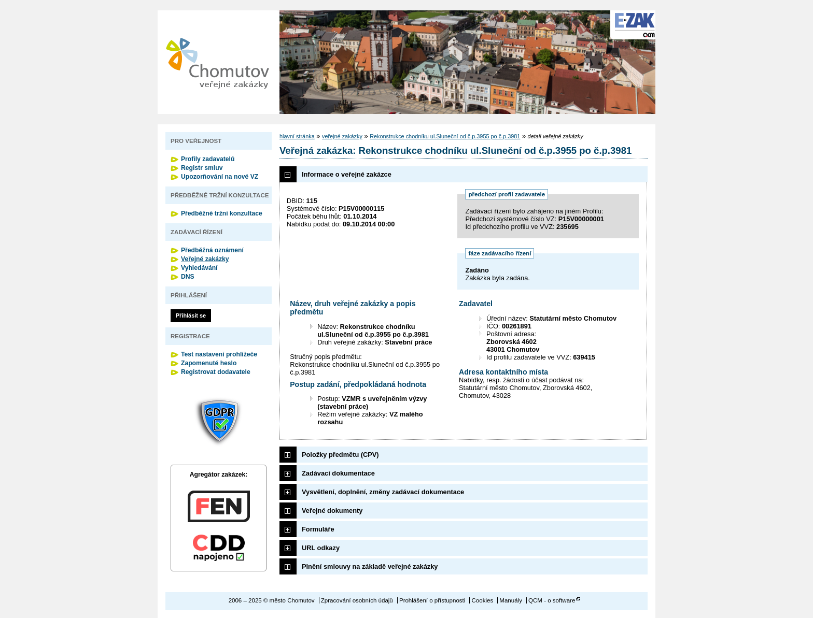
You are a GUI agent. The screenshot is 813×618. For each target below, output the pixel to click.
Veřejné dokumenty (332, 510)
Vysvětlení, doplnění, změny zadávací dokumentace (383, 492)
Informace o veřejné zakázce (346, 174)
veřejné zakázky (342, 136)
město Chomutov (217, 62)
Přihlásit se (191, 315)
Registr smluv (201, 167)
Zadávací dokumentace (338, 473)
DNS (187, 276)
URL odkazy (321, 548)
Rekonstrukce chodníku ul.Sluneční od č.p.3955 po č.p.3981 (445, 136)
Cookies (483, 600)
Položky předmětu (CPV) (340, 454)
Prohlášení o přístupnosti (432, 600)
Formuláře (318, 529)
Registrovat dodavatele (215, 372)
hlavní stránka (297, 136)
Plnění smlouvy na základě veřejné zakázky (370, 566)
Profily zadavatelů (207, 159)
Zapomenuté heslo (208, 363)
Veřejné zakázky (205, 259)
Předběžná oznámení (212, 250)
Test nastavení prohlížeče (219, 354)
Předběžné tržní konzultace (221, 213)
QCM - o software (551, 600)
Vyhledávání (199, 267)
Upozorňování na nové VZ (219, 176)
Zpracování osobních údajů (357, 600)
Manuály (510, 600)
